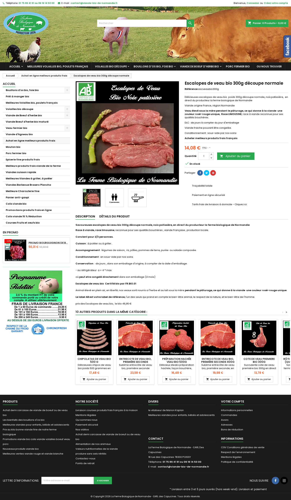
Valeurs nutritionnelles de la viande (97, 449)
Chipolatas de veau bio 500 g (94, 360)
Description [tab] (85, 216)
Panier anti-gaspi (17, 197)
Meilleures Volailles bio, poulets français (57, 66)
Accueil (14, 66)
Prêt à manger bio (17, 96)
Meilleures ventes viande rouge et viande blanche (33, 453)
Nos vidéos (82, 429)
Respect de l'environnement (238, 452)
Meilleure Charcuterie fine (22, 191)
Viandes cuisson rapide (21, 172)
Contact (155, 439)
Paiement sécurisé (87, 424)
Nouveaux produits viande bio (21, 449)
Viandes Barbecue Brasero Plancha (28, 185)
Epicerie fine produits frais (23, 159)
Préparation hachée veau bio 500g (176, 360)
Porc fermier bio (238, 66)
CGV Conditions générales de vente (242, 447)
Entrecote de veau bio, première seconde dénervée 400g (135, 362)
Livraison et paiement (253, 489)
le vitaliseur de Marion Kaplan (166, 410)
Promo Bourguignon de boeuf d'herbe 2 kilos (48, 242)
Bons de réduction (232, 429)
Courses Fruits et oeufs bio (23, 222)
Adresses (227, 424)
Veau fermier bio (16, 128)
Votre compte (232, 401)
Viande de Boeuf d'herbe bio (199, 66)
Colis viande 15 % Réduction (24, 216)
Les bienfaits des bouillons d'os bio (24, 420)
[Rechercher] (145, 23)
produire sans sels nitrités (91, 453)
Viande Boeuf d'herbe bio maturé (27, 121)
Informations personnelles (237, 410)
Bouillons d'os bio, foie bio (153, 66)
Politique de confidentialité (237, 462)
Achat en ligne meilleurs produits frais (30, 140)
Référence (191, 89)
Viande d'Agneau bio (19, 134)
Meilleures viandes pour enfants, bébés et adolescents (36, 424)
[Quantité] (203, 156)
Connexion (253, 3)
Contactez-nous (85, 458)
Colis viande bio (16, 204)
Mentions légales (86, 415)
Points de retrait (85, 463)
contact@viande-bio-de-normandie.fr (94, 3)
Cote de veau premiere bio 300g (259, 360)
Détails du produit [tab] (114, 216)
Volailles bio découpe (111, 66)
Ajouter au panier (235, 156)
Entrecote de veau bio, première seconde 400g (218, 360)
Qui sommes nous (86, 420)
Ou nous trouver (269, 66)
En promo (10, 232)
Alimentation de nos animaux (93, 444)
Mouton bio (13, 147)
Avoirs (224, 420)
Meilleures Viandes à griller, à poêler (29, 178)
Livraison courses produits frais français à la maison (107, 410)
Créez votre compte (276, 3)
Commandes (229, 415)
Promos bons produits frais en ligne (29, 210)
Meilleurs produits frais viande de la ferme (33, 166)
